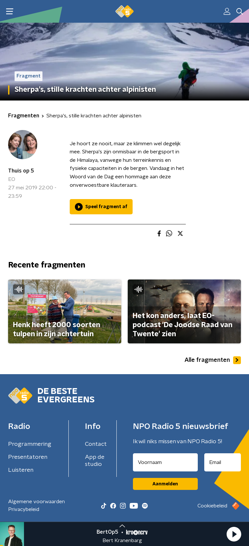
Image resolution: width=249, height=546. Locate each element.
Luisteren (20, 470)
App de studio (94, 460)
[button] (233, 534)
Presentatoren (27, 457)
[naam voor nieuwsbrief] (165, 462)
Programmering (29, 444)
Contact (96, 444)
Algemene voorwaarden (36, 501)
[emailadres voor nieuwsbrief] (222, 462)
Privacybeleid (23, 509)
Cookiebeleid (212, 505)
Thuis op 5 (21, 170)
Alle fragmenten (212, 360)
